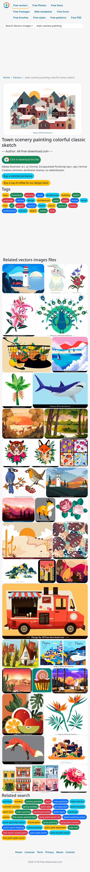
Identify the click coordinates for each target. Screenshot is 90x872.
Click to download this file (21, 160)
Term (40, 852)
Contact (70, 852)
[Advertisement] (45, 53)
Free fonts (57, 5)
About (59, 852)
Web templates (43, 11)
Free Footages (21, 11)
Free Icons (63, 11)
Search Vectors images (18, 25)
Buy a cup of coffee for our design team (26, 183)
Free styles (39, 17)
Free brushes (20, 17)
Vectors (17, 77)
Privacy (49, 852)
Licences (30, 852)
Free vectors (20, 5)
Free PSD (76, 17)
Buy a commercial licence (18, 176)
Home (6, 77)
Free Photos (39, 5)
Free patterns (58, 17)
